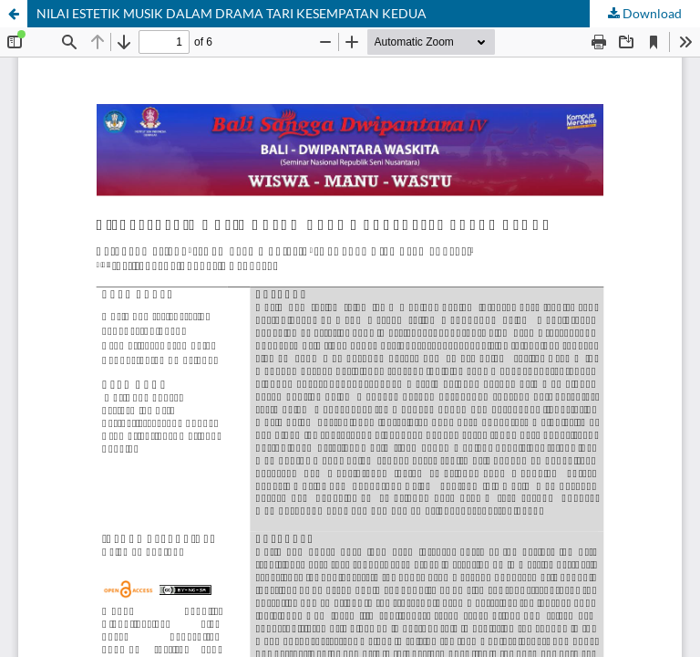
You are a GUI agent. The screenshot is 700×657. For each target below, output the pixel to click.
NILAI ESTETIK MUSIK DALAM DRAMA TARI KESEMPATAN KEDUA (231, 13)
